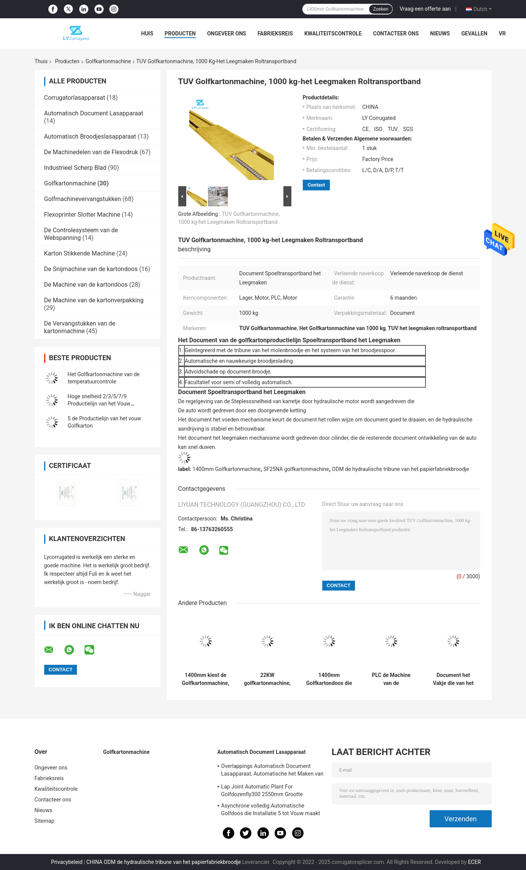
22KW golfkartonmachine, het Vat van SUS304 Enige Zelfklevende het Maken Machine (267, 679)
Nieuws (440, 33)
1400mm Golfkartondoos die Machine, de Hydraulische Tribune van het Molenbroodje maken (329, 679)
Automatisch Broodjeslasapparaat (90, 136)
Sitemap (44, 821)
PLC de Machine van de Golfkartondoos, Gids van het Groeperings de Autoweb (391, 679)
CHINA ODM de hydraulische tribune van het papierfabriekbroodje (163, 862)
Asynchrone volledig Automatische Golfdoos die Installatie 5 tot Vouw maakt (270, 809)
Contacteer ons (396, 33)
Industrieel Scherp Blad (75, 167)
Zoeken (380, 9)
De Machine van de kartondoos (86, 284)
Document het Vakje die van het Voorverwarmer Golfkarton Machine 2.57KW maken (453, 679)
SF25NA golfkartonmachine (296, 469)
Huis (147, 33)
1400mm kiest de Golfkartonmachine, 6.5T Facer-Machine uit (205, 679)
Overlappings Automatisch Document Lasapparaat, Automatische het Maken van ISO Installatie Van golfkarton (272, 771)
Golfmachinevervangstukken (82, 199)
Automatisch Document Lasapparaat (94, 113)
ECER (474, 862)
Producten (180, 33)
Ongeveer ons (226, 33)
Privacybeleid (67, 862)
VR (502, 33)
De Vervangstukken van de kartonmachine (79, 327)
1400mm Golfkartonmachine (226, 469)
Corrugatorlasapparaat (75, 97)
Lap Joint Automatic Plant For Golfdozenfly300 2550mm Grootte (262, 790)
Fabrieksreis (275, 33)
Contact (316, 185)
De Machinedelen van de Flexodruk (91, 152)
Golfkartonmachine (108, 61)
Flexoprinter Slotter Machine (82, 214)
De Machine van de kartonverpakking (94, 300)
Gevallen (474, 33)
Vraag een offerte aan (425, 9)
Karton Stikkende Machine (79, 253)
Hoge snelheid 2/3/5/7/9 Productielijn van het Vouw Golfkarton (99, 403)
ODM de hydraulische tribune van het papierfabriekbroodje (400, 469)
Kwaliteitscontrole (333, 33)
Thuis (41, 61)
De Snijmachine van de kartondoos (91, 269)
